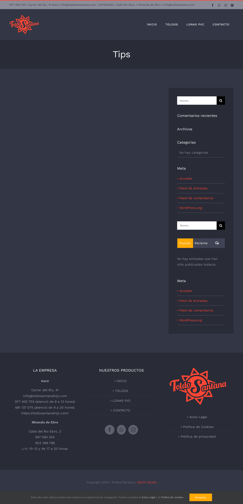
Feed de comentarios (196, 198)
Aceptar (201, 497)
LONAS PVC (122, 401)
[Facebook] (109, 430)
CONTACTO (121, 410)
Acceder (186, 178)
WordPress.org (190, 208)
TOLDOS (121, 391)
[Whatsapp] (121, 430)
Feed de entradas (193, 188)
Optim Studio (147, 482)
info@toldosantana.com (178, 4)
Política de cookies (172, 497)
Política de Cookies (198, 427)
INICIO (122, 381)
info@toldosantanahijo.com (45, 396)
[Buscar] (221, 100)
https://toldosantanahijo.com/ (45, 413)
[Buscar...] (197, 100)
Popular (185, 243)
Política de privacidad (198, 436)
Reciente (201, 243)
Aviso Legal (198, 417)
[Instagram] (133, 430)
